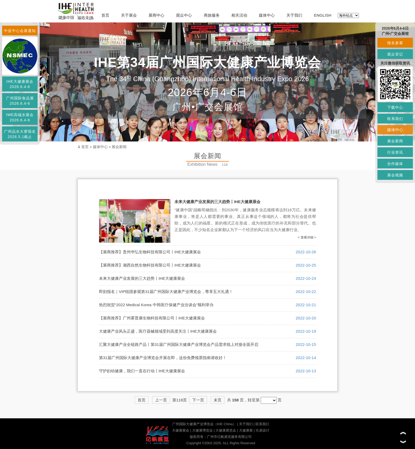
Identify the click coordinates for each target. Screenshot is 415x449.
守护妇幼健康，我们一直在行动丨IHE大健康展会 (142, 371)
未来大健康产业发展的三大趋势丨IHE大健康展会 (217, 201)
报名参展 (395, 43)
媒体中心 (267, 15)
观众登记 (395, 54)
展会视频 (395, 175)
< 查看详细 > (307, 237)
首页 (105, 15)
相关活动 (239, 15)
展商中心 (156, 15)
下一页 (198, 400)
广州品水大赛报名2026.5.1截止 (20, 134)
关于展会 (129, 15)
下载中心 (395, 107)
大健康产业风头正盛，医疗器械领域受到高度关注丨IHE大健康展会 (158, 331)
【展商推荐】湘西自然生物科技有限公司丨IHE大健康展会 (150, 265)
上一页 (161, 400)
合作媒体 (395, 164)
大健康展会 (180, 430)
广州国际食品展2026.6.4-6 (20, 101)
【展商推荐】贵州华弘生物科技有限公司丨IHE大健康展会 (150, 252)
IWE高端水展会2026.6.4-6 (20, 117)
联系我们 (262, 424)
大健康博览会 (202, 430)
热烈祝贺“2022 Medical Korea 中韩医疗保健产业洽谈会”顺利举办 (156, 305)
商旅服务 (212, 15)
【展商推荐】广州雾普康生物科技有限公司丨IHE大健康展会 (152, 318)
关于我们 (294, 15)
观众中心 (184, 15)
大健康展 (246, 430)
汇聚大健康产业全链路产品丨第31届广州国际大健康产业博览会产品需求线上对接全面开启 (178, 344)
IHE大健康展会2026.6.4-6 (19, 84)
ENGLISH (322, 15)
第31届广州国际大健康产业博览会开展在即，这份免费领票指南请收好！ (163, 357)
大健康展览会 (225, 430)
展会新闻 (119, 147)
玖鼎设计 (262, 430)
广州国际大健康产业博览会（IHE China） (204, 424)
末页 (218, 400)
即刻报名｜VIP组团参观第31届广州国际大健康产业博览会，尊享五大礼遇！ (166, 291)
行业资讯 (395, 152)
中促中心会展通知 (20, 31)
